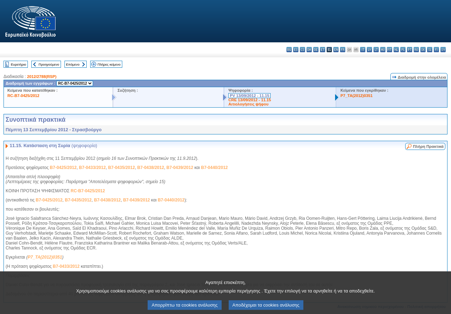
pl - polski (403, 49)
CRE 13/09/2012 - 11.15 (249, 100)
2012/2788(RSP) (41, 76)
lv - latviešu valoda (369, 49)
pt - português (409, 49)
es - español (295, 49)
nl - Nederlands (396, 49)
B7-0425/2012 (63, 167)
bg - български (289, 49)
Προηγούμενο (48, 64)
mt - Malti (389, 49)
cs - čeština (302, 49)
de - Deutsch (316, 49)
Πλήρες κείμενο (109, 64)
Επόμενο (72, 64)
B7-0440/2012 (214, 167)
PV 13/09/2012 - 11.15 (249, 95)
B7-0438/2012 (150, 167)
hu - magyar (382, 49)
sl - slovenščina (429, 49)
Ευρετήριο (18, 64)
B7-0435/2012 (121, 167)
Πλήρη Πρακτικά (428, 146)
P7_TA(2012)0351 (356, 95)
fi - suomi (436, 49)
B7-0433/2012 (92, 167)
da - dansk (309, 49)
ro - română (416, 49)
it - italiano (362, 49)
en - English (336, 49)
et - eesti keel (322, 49)
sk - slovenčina (423, 49)
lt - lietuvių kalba (376, 49)
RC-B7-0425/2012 (23, 95)
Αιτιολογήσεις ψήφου (248, 104)
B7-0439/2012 (179, 167)
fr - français (342, 49)
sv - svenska (443, 49)
